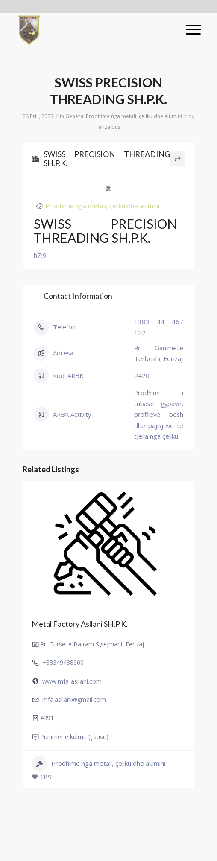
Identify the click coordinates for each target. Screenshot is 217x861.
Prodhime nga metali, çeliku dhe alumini (134, 116)
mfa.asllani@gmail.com (74, 699)
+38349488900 (63, 662)
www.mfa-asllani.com (72, 681)
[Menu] (189, 29)
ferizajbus (108, 127)
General (75, 116)
